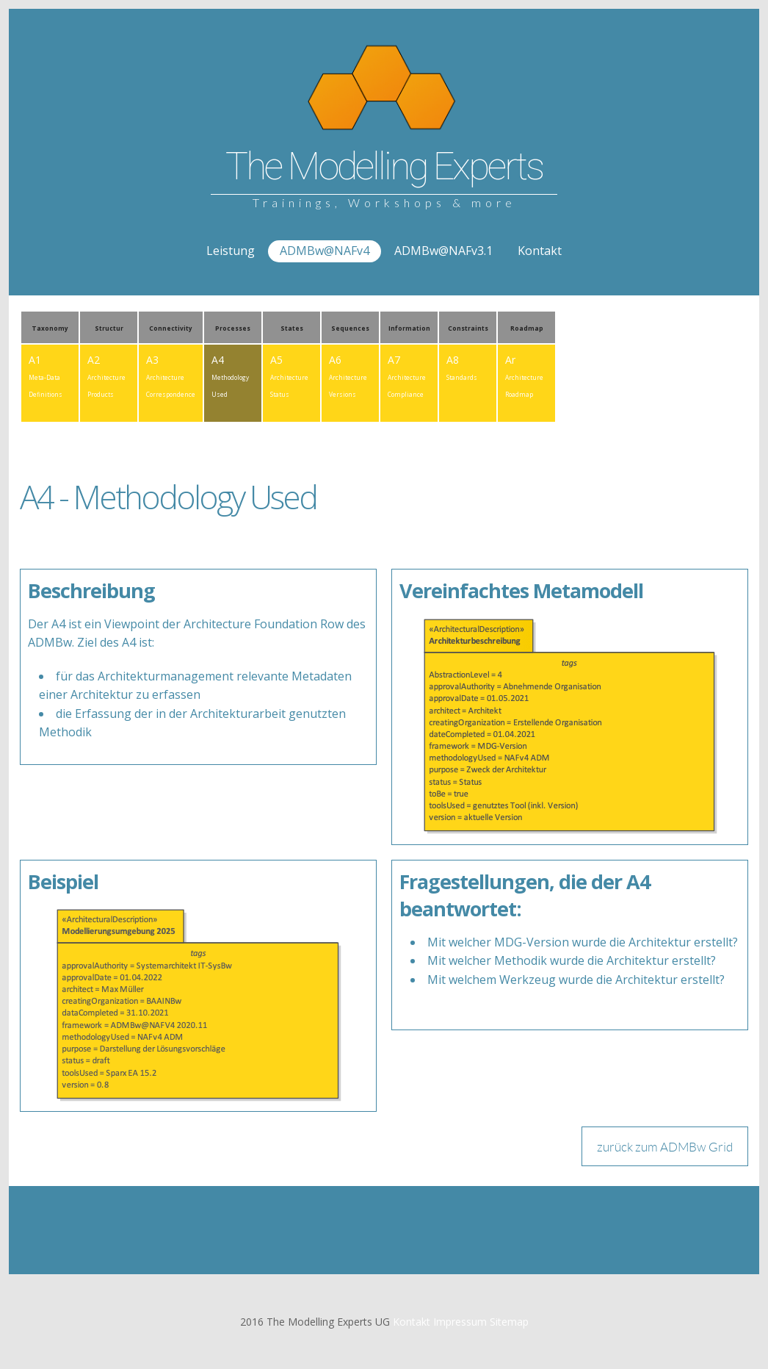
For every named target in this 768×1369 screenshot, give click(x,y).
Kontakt (540, 250)
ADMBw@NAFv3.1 (443, 250)
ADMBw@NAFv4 (324, 250)
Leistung (230, 250)
